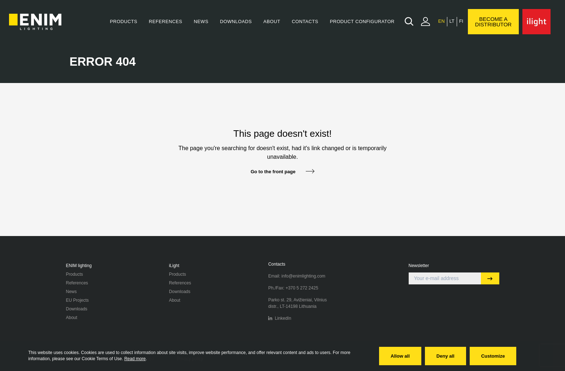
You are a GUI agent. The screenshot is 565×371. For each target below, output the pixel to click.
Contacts (305, 21)
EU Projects (77, 300)
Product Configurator (362, 21)
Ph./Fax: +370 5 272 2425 (293, 288)
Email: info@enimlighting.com (296, 276)
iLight (174, 265)
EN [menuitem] (441, 21)
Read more (134, 358)
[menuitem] (441, 21)
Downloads (236, 21)
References (165, 21)
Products (124, 21)
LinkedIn (279, 318)
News (201, 21)
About (272, 21)
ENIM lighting (79, 265)
